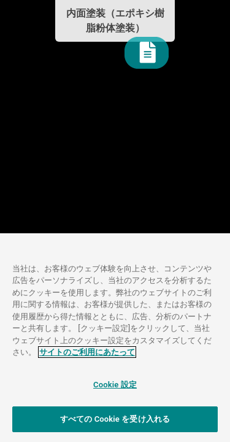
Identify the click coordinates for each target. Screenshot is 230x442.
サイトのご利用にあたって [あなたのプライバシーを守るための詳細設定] (87, 352)
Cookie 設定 (115, 384)
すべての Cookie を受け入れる (115, 419)
